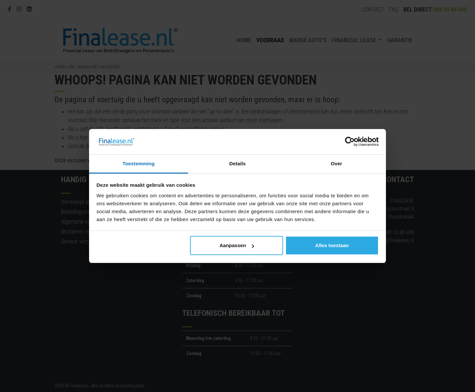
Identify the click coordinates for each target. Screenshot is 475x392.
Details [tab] (237, 163)
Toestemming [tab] (138, 163)
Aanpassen (237, 245)
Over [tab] (336, 163)
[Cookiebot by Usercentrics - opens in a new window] (350, 142)
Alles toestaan (332, 245)
